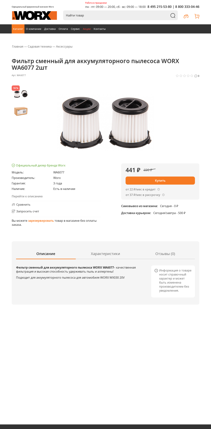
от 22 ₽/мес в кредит (141, 189)
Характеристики (105, 253)
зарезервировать (41, 221)
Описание (45, 253)
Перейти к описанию (27, 196)
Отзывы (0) (165, 253)
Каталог (18, 29)
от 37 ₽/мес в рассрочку (143, 195)
